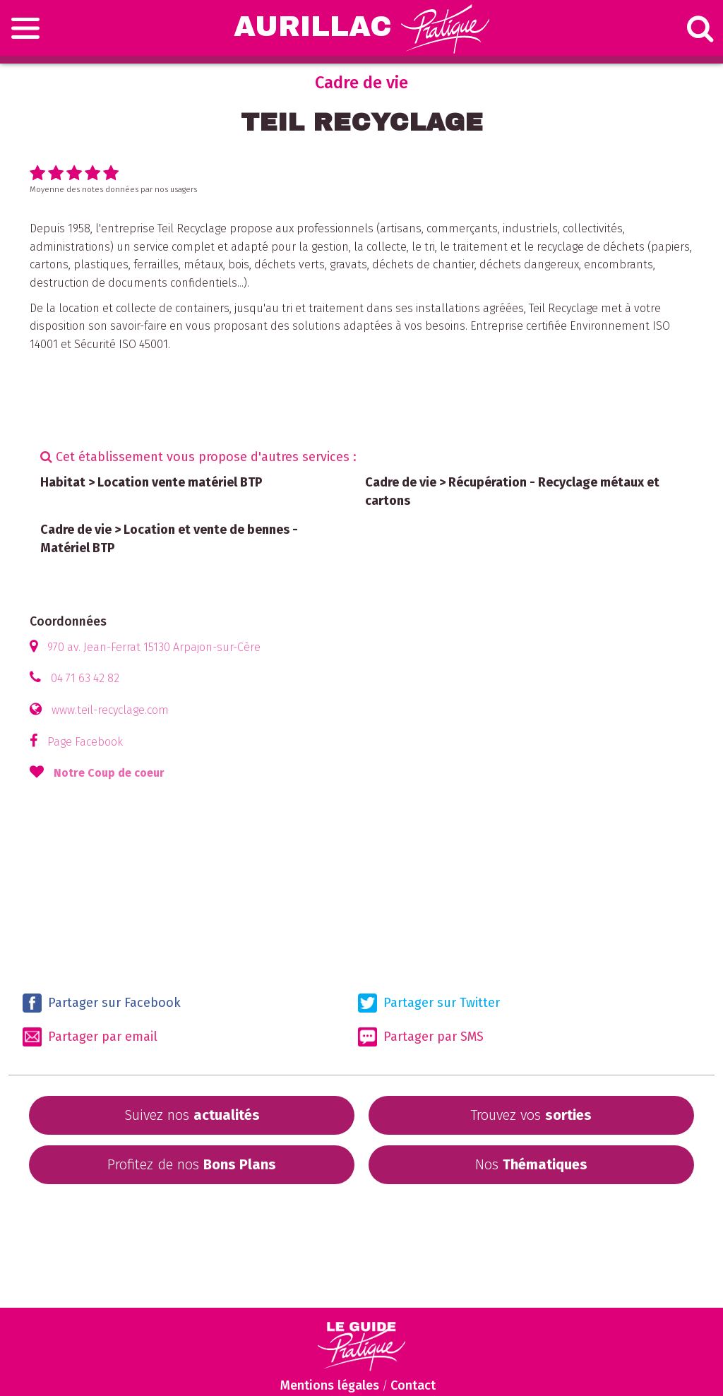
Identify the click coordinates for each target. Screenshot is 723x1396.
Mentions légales (329, 1385)
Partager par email (90, 1036)
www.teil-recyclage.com (110, 710)
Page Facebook (85, 741)
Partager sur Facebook (102, 1003)
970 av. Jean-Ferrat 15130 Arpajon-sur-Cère (154, 647)
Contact (413, 1385)
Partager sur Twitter (429, 1003)
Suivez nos (192, 1114)
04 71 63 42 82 (85, 678)
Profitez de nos (191, 1164)
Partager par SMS (421, 1036)
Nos (531, 1164)
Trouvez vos (531, 1114)
